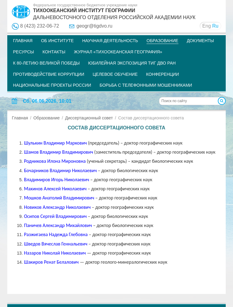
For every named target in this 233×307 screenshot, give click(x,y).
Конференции (162, 74)
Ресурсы (23, 51)
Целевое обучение (115, 74)
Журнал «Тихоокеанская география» (118, 51)
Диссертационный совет (89, 117)
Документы (200, 40)
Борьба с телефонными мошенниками (146, 85)
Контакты (54, 51)
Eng (206, 25)
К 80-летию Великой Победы (46, 63)
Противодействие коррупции (48, 74)
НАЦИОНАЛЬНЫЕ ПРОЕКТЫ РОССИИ (52, 85)
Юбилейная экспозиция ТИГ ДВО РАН (132, 63)
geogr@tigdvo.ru (94, 25)
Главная (22, 40)
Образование (162, 40)
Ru (215, 25)
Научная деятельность (110, 40)
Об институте (57, 40)
